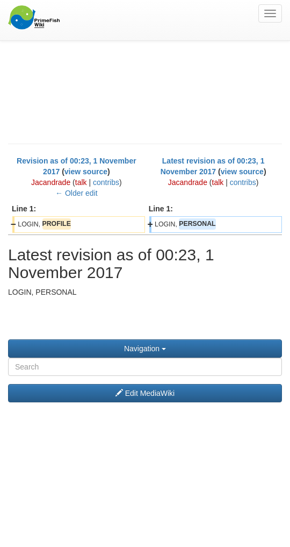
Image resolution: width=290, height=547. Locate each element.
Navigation (145, 348)
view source (85, 171)
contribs (106, 182)
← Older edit (76, 193)
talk (81, 182)
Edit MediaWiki (145, 393)
